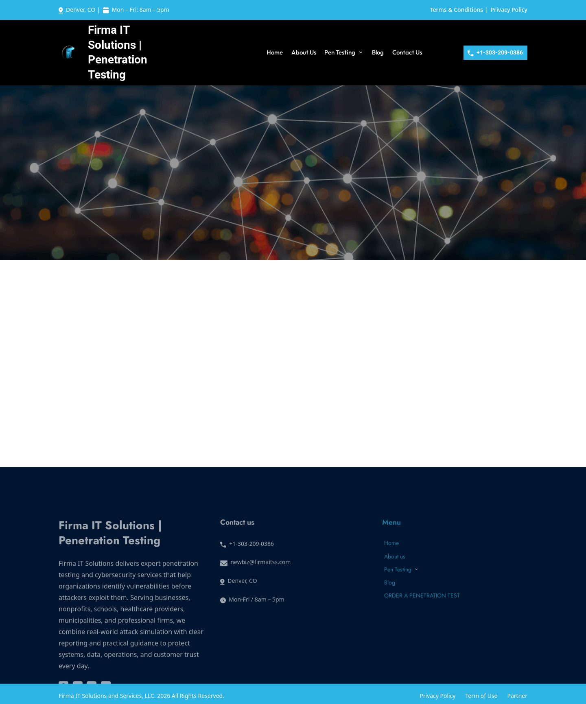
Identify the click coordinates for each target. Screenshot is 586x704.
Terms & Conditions (456, 9)
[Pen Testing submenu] (361, 52)
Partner (517, 696)
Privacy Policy (509, 9)
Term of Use (482, 696)
